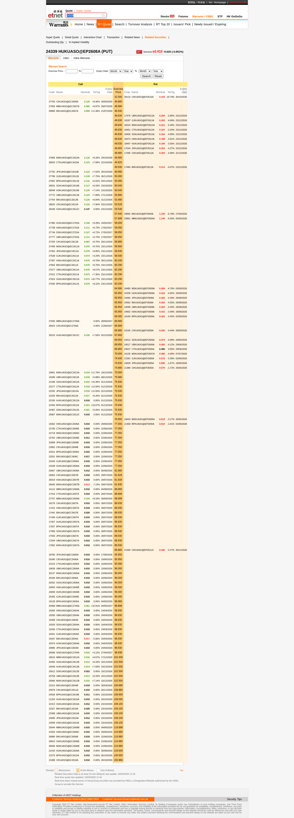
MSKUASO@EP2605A (143, 419)
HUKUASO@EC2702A (67, 223)
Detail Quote (72, 37)
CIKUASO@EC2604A (67, 620)
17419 (52, 494)
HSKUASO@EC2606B (67, 587)
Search (120, 24)
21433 (52, 750)
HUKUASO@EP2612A (143, 143)
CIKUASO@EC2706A (67, 326)
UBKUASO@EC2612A (67, 377)
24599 (52, 723)
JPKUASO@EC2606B (67, 442)
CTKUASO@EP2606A (143, 349)
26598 (52, 652)
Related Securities (155, 37)
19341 (52, 634)
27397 (52, 260)
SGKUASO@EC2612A (67, 382)
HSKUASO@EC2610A (67, 723)
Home (79, 24)
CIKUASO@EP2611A (143, 550)
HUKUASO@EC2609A (67, 750)
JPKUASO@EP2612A (143, 148)
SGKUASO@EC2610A (67, 704)
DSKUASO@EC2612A (67, 410)
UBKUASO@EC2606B (67, 438)
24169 (127, 316)
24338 (52, 466)
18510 (52, 657)
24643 (127, 419)
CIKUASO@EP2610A (143, 97)
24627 (127, 349)
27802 (52, 181)
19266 (52, 610)
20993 (52, 587)
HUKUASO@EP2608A (143, 293)
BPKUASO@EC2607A (67, 526)
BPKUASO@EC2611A (67, 284)
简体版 (201, 2)
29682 (127, 214)
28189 (52, 209)
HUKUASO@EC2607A (67, 522)
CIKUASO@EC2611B (67, 242)
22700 (52, 428)
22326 (52, 396)
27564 (52, 265)
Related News (132, 37)
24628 (127, 363)
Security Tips (234, 799)
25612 (52, 671)
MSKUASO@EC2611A (67, 246)
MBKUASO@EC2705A (67, 606)
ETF (220, 16)
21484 (127, 550)
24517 (127, 344)
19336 (52, 629)
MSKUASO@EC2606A (67, 573)
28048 (52, 190)
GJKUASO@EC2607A (67, 517)
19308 (52, 620)
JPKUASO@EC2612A (67, 391)
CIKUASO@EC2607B (67, 475)
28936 (52, 746)
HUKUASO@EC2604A (67, 643)
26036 (52, 484)
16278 (52, 503)
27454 (52, 251)
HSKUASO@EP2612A (143, 139)
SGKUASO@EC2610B (67, 185)
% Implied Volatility (79, 42)
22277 (52, 386)
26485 (127, 288)
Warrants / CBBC (203, 16)
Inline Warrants (82, 58)
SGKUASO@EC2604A (67, 624)
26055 (52, 475)
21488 (52, 760)
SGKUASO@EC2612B (67, 662)
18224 (127, 125)
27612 (52, 274)
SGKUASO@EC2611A (67, 279)
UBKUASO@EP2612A (143, 115)
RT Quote (104, 24)
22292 (52, 391)
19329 (52, 624)
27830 (52, 321)
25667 (52, 470)
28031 (52, 185)
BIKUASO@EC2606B (67, 736)
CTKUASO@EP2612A (143, 130)
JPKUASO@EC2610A (67, 718)
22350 (52, 405)
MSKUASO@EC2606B (67, 746)
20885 (52, 648)
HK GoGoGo (234, 16)
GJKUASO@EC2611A (67, 256)
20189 (52, 578)
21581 (127, 358)
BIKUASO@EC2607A (67, 111)
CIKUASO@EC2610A (67, 760)
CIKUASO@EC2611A (67, 690)
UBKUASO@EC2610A (67, 713)
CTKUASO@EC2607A (67, 494)
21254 (52, 699)
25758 (52, 676)
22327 (52, 708)
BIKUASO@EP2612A (143, 167)
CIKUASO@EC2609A (67, 101)
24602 (127, 311)
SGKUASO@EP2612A (143, 134)
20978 (52, 690)
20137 (52, 573)
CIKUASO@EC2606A (67, 559)
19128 (52, 601)
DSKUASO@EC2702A (67, 232)
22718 (52, 433)
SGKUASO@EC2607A (67, 531)
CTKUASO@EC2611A (67, 274)
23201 (52, 456)
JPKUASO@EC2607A (67, 536)
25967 (52, 414)
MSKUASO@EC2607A (67, 545)
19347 (52, 638)
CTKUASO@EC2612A (67, 386)
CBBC (66, 58)
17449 (52, 517)
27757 (52, 498)
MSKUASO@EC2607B (67, 484)
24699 (52, 592)
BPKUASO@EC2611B (67, 181)
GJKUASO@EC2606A (67, 461)
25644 (52, 727)
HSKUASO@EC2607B (67, 480)
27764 (52, 199)
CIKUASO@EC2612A (67, 204)
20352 (52, 582)
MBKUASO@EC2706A (67, 321)
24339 (127, 293)
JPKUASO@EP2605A (143, 363)
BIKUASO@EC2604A (67, 638)
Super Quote (83, 10)
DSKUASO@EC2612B (67, 671)
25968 (52, 606)
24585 (52, 718)
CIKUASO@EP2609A (143, 330)
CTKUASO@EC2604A (67, 629)
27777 (52, 237)
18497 (127, 143)
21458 (127, 424)
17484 (127, 167)
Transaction (113, 37)
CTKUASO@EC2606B (67, 428)
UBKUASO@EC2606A (67, 568)
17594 (52, 540)
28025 (52, 204)
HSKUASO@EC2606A (67, 424)
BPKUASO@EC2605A (67, 601)
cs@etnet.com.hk (138, 799)
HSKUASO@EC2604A (67, 610)
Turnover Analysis (140, 24)
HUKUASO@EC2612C (67, 335)
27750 (52, 101)
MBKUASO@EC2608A (67, 489)
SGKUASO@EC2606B (67, 741)
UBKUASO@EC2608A (67, 470)
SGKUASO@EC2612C (67, 209)
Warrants (53, 58)
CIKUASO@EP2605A (143, 368)
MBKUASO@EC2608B (67, 727)
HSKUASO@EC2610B (67, 190)
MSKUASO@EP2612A (143, 125)
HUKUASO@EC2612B (67, 666)
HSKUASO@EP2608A (143, 311)
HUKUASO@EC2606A (67, 466)
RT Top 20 (163, 24)
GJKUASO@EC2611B (67, 176)
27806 (52, 157)
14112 (52, 489)
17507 (52, 526)
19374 (52, 643)
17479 (127, 115)
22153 (52, 564)
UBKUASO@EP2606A (143, 344)
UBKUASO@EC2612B (67, 676)
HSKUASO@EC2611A (67, 260)
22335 (52, 400)
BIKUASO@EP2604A (143, 214)
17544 (127, 148)
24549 (52, 666)
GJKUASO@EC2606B (67, 596)
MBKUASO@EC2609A (67, 498)
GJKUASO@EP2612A (143, 120)
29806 (52, 111)
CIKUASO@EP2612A (143, 153)
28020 (52, 162)
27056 (52, 106)
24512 (127, 340)
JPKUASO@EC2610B (67, 172)
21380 (127, 368)
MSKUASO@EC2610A (67, 157)
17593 (52, 536)
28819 (52, 741)
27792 (52, 172)
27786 (52, 176)
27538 (52, 256)
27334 (52, 242)
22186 (52, 382)
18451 (127, 130)
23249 (52, 461)
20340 (52, 559)
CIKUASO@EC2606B (67, 447)
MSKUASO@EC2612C (68, 414)
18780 (52, 554)
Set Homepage (217, 2)
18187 (127, 120)
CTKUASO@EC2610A (67, 162)
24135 (127, 353)
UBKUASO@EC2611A (67, 269)
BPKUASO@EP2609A (143, 316)
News (90, 24)
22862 (52, 447)
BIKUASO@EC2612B (67, 199)
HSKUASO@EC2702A (67, 227)
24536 (52, 694)
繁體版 (191, 2)
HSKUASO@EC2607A (67, 508)
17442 (52, 512)
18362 (52, 424)
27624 (52, 279)
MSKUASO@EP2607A (143, 353)
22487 (52, 410)
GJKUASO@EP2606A (143, 358)
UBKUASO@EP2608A (143, 307)
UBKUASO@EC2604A (67, 615)
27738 (52, 227)
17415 (52, 508)
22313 (52, 704)
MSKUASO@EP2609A (143, 288)
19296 (52, 377)
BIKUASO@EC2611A (67, 265)
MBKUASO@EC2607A (67, 106)
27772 (52, 195)
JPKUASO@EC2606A (67, 554)
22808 (52, 442)
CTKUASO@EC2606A (67, 564)
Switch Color (237, 2)
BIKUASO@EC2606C (67, 456)
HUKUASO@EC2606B (67, 592)
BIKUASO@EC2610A (67, 708)
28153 (52, 335)
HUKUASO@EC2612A (67, 400)
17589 (52, 531)
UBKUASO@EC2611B (67, 195)
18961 (52, 372)
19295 (52, 615)
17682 (52, 545)
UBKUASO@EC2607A (67, 540)
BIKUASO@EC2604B (67, 685)
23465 (52, 662)
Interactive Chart (93, 37)
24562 (127, 302)
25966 (52, 680)
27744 (52, 232)
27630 (52, 284)
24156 (127, 330)
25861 (127, 218)
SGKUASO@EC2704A (67, 652)
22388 (52, 713)
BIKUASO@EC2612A (67, 396)
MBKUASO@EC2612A (67, 657)
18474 (127, 139)
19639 (52, 568)
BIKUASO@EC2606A (67, 578)
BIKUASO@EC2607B (67, 512)
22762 (52, 438)
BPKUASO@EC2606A (67, 452)
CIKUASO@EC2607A (67, 503)
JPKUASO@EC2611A (67, 251)
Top (181, 770)
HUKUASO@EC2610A (67, 699)
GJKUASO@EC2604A (67, 634)
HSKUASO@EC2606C (67, 732)
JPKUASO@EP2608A (143, 298)
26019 (52, 480)
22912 (52, 452)
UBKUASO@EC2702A (67, 237)
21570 (52, 755)
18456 (127, 134)
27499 (52, 246)
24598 (127, 307)
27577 (52, 269)
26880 (52, 736)
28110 (127, 97)
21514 (52, 685)
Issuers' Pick (182, 24)
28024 (52, 326)
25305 (52, 596)
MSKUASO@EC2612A (67, 372)
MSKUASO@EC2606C (68, 433)
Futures (183, 16)
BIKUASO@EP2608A (143, 302)
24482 (127, 298)
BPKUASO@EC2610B (67, 694)
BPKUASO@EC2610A (67, 755)
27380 (52, 223)
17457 (52, 522)
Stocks (167, 16)
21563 (52, 732)
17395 (127, 153)
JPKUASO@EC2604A (67, 648)
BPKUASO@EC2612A (67, 405)
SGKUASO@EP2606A (143, 340)
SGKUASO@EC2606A (67, 582)
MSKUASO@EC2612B (67, 680)
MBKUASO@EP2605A (143, 218)
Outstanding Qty (55, 42)
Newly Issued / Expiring (210, 24)
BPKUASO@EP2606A (143, 424)
